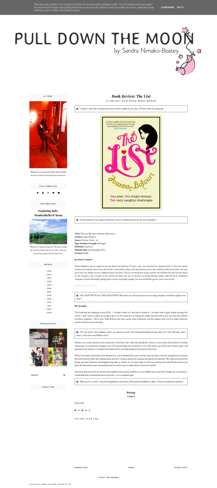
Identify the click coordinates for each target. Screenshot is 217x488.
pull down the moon (47, 484)
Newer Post (81, 467)
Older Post (181, 467)
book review (129, 101)
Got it (180, 7)
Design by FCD (64, 484)
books (141, 101)
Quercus (151, 101)
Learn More (167, 7)
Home (131, 467)
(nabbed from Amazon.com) (86, 285)
